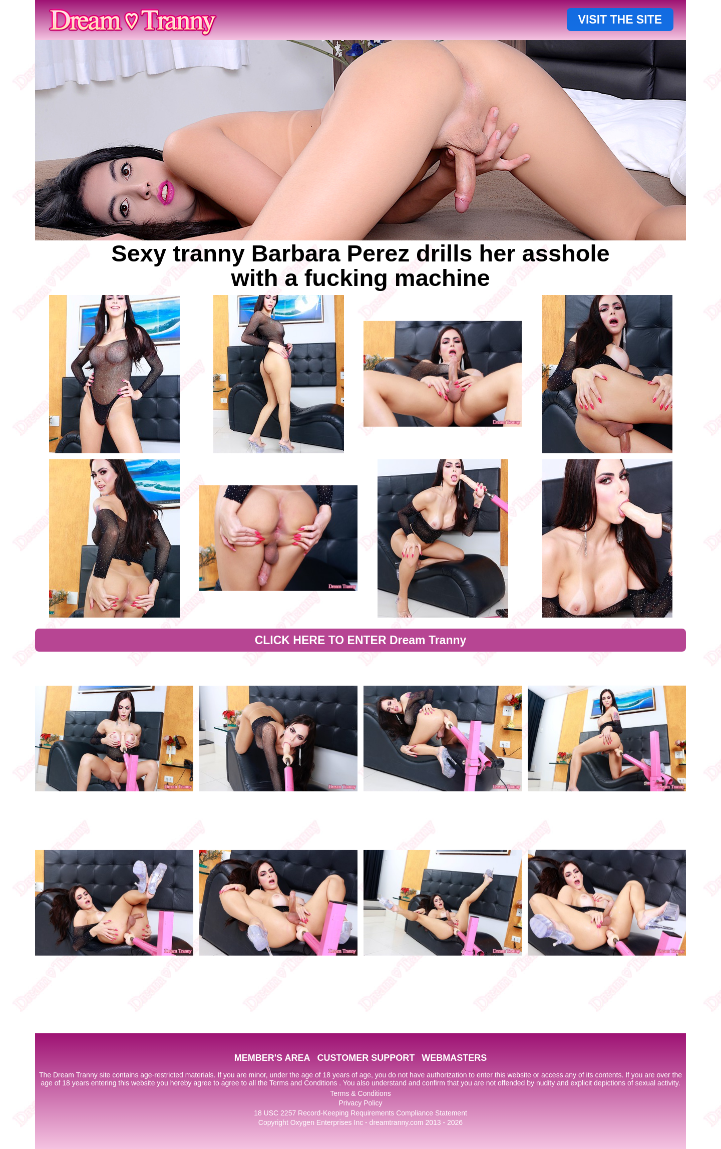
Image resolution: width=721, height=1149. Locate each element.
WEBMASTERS (454, 1057)
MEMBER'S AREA (272, 1057)
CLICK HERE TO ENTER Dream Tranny (361, 640)
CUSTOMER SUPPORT (366, 1057)
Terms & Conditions (360, 1093)
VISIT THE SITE (620, 19)
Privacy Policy (360, 1103)
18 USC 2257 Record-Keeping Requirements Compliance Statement (360, 1113)
